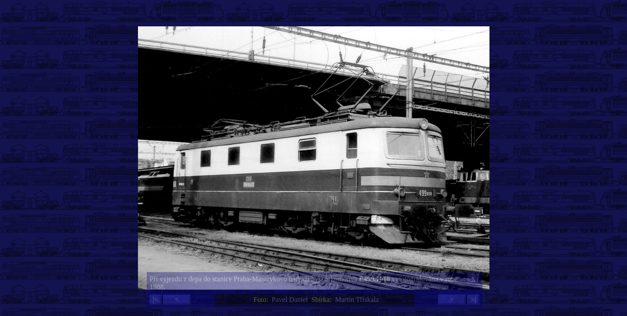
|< (155, 299)
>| (473, 299)
